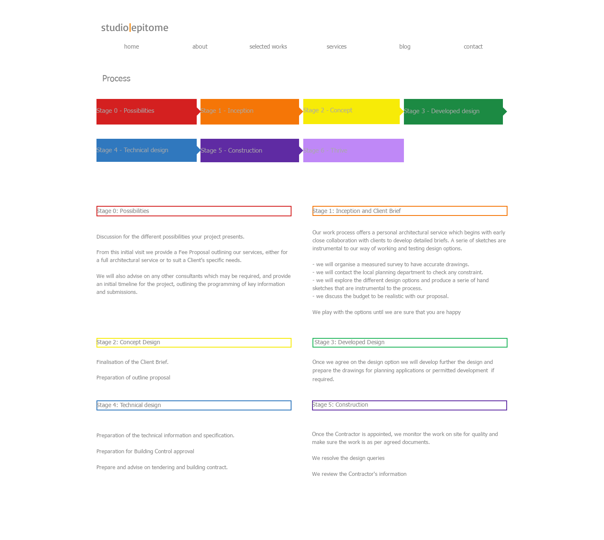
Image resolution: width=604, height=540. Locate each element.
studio (115, 27)
